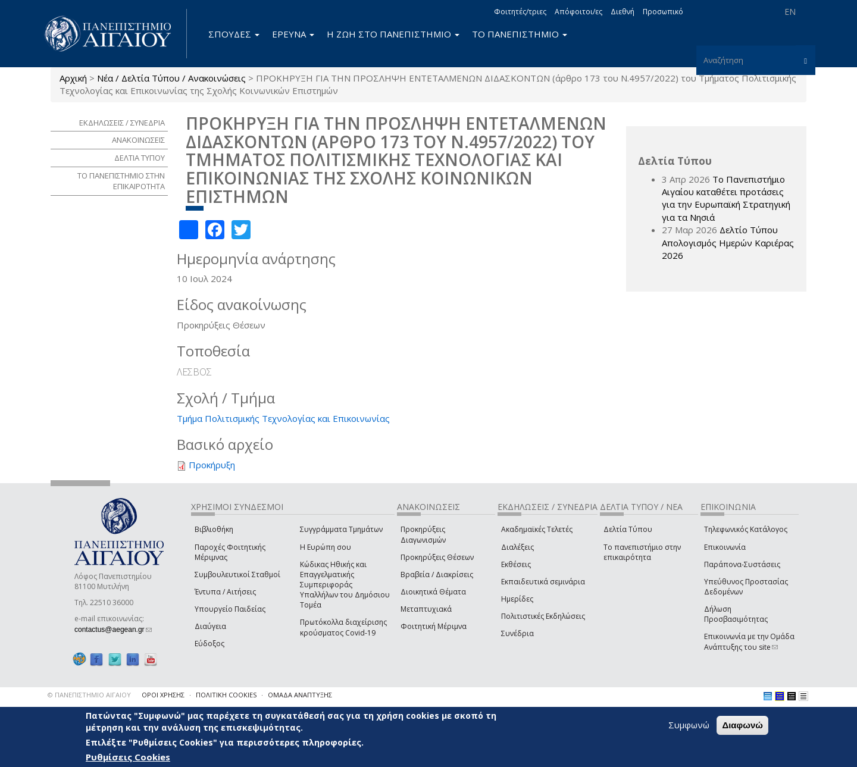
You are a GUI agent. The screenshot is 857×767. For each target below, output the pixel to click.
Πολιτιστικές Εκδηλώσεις (543, 616)
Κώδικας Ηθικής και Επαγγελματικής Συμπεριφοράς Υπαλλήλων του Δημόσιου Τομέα (345, 585)
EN (790, 11)
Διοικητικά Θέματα (433, 592)
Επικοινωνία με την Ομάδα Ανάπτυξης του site (749, 641)
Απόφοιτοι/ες (578, 12)
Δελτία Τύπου (627, 529)
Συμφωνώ (688, 725)
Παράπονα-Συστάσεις (742, 564)
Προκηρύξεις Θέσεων (437, 557)
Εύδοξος (209, 643)
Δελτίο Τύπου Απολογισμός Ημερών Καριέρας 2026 (728, 242)
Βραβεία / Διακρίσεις (437, 574)
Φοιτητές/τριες (520, 12)
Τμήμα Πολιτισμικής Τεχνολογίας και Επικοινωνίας (283, 418)
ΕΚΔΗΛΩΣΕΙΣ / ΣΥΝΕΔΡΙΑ (122, 122)
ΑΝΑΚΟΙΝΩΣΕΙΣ (138, 139)
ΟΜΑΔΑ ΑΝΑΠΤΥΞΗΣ (300, 694)
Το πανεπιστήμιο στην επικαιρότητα (642, 552)
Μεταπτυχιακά (426, 609)
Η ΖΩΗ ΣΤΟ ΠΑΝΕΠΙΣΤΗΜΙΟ (393, 34)
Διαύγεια (210, 626)
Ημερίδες (517, 599)
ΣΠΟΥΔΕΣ (233, 34)
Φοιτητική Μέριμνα (434, 626)
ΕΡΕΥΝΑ (293, 34)
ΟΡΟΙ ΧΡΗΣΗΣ (163, 694)
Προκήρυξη (212, 465)
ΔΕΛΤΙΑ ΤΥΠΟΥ (139, 157)
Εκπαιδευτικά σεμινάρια (543, 582)
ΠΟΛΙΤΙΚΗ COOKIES (226, 694)
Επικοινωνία (725, 547)
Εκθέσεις (516, 564)
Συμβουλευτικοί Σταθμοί (237, 574)
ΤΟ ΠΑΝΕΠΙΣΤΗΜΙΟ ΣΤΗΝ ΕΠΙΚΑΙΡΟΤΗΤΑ (121, 181)
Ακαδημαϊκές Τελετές (537, 529)
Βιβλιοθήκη (214, 529)
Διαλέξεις (517, 547)
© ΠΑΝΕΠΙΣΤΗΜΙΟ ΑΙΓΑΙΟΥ (89, 694)
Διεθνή (622, 12)
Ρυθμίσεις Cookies (128, 757)
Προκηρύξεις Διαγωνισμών (423, 534)
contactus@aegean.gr (113, 629)
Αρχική (73, 78)
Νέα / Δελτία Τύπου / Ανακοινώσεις (171, 78)
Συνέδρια (517, 633)
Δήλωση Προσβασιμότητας (736, 614)
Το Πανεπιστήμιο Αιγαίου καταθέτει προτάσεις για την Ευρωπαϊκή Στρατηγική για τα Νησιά (726, 198)
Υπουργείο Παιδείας (230, 609)
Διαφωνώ (742, 725)
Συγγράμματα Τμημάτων (341, 529)
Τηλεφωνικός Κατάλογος (745, 529)
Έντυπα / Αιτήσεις (225, 592)
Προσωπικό (663, 12)
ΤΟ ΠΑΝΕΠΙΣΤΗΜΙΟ (519, 34)
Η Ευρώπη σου (325, 547)
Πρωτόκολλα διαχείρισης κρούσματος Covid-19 (343, 627)
